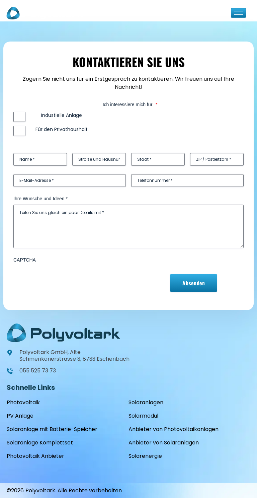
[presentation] (64, 279)
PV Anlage (20, 416)
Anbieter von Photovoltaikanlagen (173, 429)
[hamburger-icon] (238, 13)
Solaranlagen (145, 402)
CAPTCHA (24, 260)
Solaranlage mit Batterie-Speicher (52, 429)
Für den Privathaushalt (61, 129)
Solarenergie (145, 456)
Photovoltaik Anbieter (35, 456)
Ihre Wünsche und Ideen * (40, 198)
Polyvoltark (40, 490)
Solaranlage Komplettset (40, 442)
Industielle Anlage (61, 115)
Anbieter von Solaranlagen (163, 442)
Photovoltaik (23, 402)
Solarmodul (143, 416)
